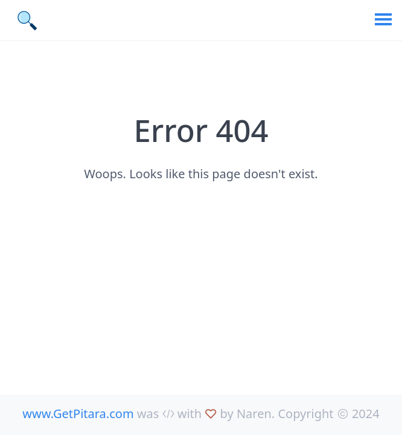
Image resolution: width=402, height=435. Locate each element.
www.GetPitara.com (77, 413)
